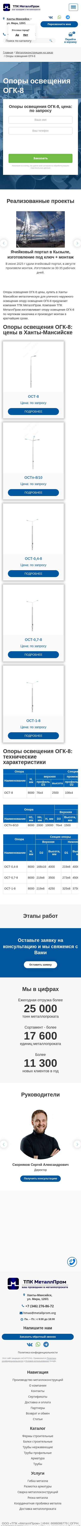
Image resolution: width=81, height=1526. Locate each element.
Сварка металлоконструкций (37, 1492)
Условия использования (37, 1361)
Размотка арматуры (37, 1486)
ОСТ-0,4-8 (33, 559)
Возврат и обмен (38, 1413)
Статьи (38, 1419)
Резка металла (38, 1497)
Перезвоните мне (59, 24)
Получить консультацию (40, 1178)
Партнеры (38, 1407)
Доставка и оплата (37, 1402)
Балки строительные (38, 1441)
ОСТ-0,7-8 (33, 640)
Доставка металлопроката (37, 1508)
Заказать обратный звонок (38, 1337)
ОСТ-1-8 (33, 721)
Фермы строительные (37, 1435)
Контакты (37, 1391)
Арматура (37, 1458)
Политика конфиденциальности (38, 1353)
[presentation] (39, 146)
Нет (25, 34)
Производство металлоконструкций (38, 1379)
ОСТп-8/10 (33, 478)
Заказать (40, 158)
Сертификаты (38, 1396)
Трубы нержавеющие (37, 1447)
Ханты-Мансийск (18, 19)
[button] (77, 243)
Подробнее (33, 411)
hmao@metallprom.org (39, 1313)
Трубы (38, 1464)
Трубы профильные (38, 1452)
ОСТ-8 (33, 397)
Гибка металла (38, 1480)
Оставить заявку (40, 965)
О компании (38, 1385)
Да (17, 34)
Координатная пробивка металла (37, 1503)
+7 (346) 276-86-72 (40, 1306)
